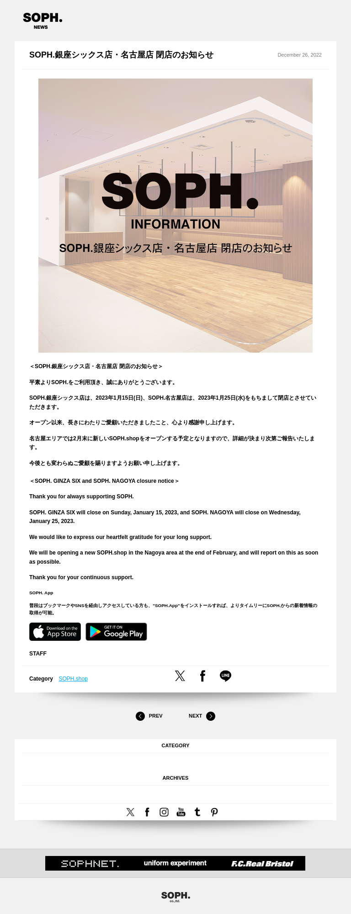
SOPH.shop (73, 679)
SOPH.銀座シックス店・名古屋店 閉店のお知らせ (121, 54)
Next (202, 716)
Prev (149, 716)
